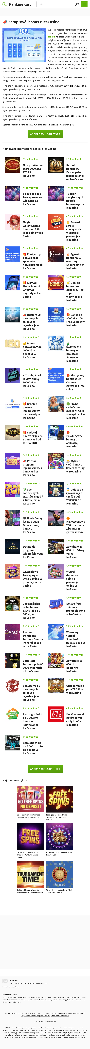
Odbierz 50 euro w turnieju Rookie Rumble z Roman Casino (30, 890)
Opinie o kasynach (55, 909)
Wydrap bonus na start (45, 134)
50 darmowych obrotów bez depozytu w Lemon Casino (30, 814)
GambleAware (45, 1015)
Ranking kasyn (73, 909)
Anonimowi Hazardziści (60, 1015)
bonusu (51, 36)
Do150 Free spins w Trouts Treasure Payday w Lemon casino (30, 853)
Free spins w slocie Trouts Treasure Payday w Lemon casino (59, 816)
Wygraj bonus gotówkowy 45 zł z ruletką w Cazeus (59, 890)
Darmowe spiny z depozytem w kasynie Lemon (59, 852)
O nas (17, 986)
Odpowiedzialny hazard (30, 1015)
